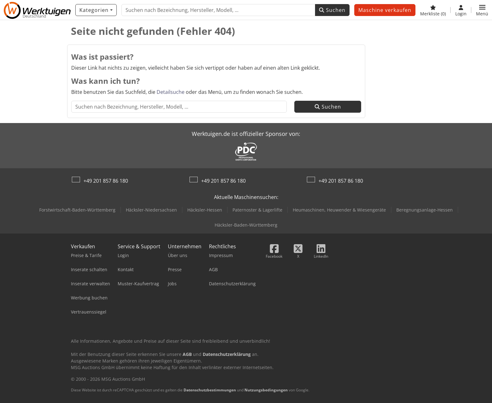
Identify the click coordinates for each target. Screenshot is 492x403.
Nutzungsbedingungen (266, 390)
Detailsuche (170, 92)
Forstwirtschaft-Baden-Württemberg (77, 210)
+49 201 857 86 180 (105, 180)
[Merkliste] (433, 10)
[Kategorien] (96, 10)
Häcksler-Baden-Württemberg (246, 225)
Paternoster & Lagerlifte (257, 210)
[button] (482, 10)
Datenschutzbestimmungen (210, 390)
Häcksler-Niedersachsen (151, 210)
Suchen (332, 10)
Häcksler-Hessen (204, 210)
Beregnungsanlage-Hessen (424, 210)
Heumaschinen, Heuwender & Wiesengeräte (339, 210)
